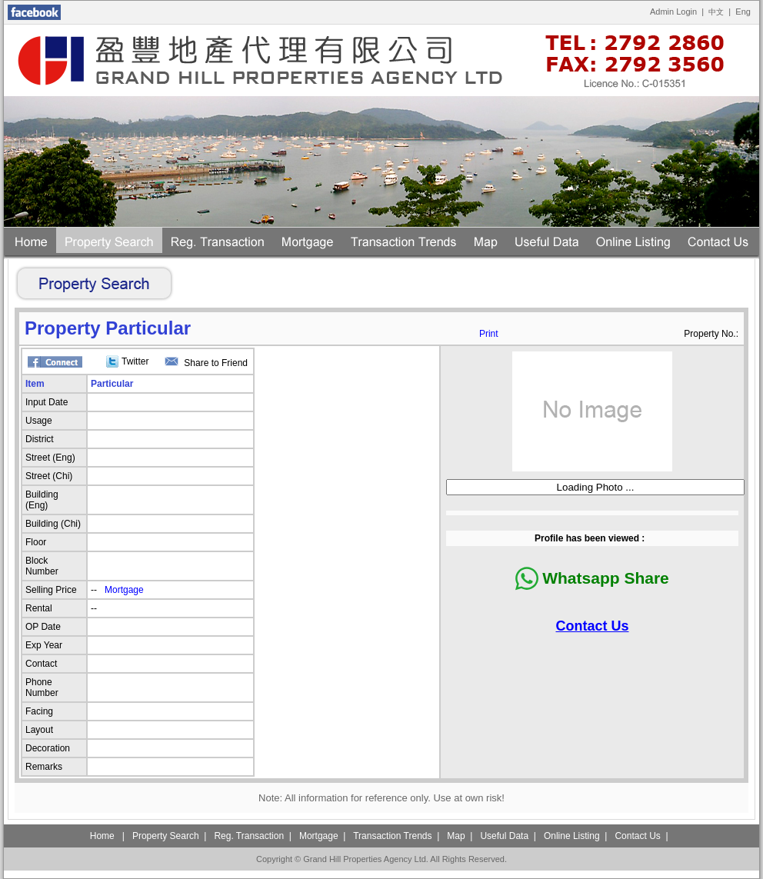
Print (488, 333)
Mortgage (124, 589)
